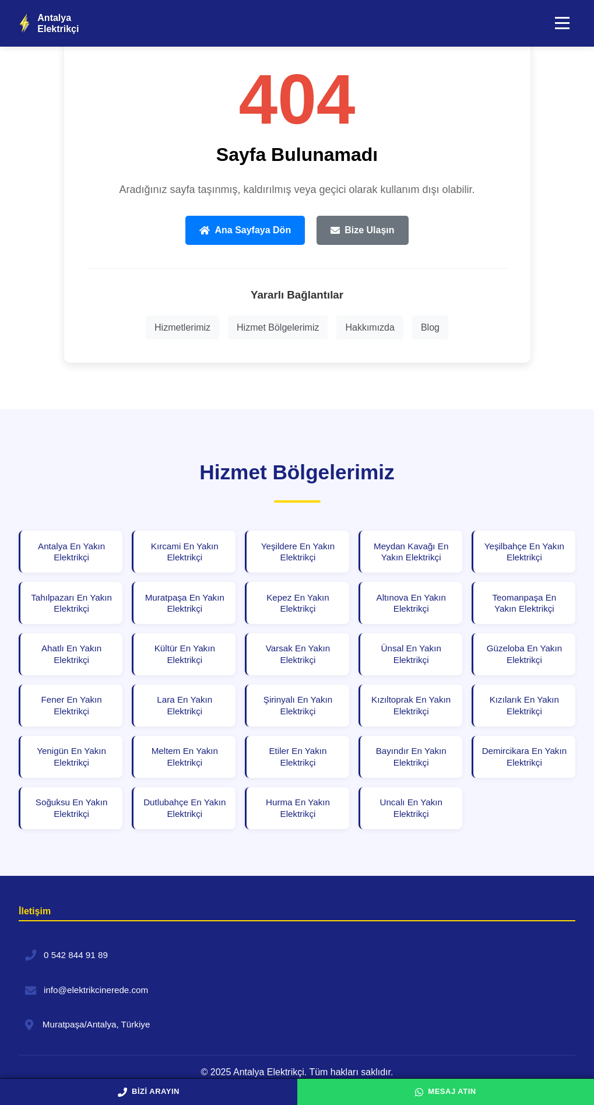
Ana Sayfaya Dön (245, 230)
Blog (430, 327)
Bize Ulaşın (362, 230)
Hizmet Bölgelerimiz (278, 327)
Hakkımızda (369, 327)
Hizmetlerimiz (182, 327)
